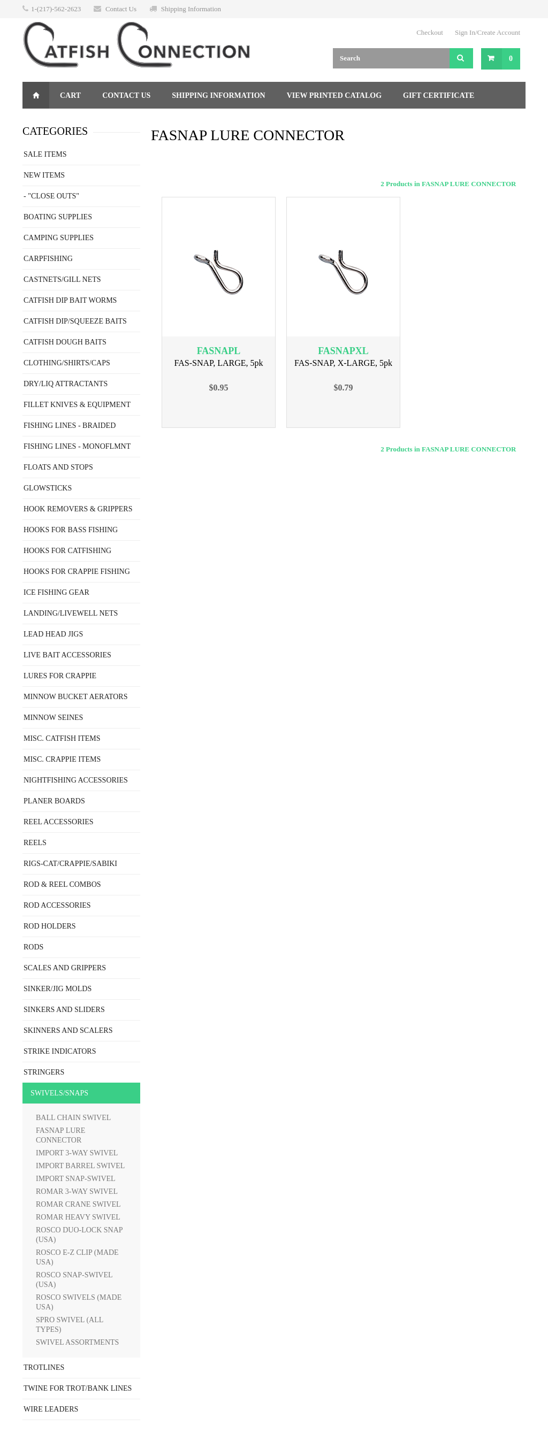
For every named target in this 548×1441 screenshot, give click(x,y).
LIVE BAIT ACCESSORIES (67, 655)
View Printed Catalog (334, 95)
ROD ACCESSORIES (57, 905)
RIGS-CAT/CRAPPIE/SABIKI (70, 864)
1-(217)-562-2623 (56, 9)
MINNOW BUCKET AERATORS (75, 697)
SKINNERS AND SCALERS (68, 1030)
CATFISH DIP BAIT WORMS (70, 300)
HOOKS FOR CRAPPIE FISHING (77, 572)
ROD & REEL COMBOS (62, 884)
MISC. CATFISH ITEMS (62, 738)
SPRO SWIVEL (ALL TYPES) (69, 1324)
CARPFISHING (48, 259)
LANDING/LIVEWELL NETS (71, 613)
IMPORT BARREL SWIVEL (80, 1166)
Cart (70, 95)
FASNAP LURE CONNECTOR (60, 1135)
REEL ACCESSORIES (59, 822)
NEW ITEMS (44, 175)
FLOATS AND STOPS (58, 467)
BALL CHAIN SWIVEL (73, 1118)
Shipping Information (191, 9)
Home (35, 95)
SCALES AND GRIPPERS (65, 968)
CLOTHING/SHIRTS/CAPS (67, 363)
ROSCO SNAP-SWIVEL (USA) (74, 1280)
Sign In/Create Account (487, 32)
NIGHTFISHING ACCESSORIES (76, 780)
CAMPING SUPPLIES (59, 238)
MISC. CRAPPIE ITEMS (62, 759)
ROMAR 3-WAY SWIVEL (77, 1191)
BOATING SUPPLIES (58, 217)
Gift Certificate (438, 95)
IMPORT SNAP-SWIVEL (76, 1179)
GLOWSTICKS (48, 488)
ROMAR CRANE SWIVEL (78, 1204)
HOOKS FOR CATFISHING (67, 551)
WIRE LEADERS (51, 1409)
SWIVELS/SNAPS (59, 1093)
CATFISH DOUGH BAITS (65, 342)
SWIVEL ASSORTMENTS (77, 1342)
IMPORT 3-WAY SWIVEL (77, 1153)
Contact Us (120, 9)
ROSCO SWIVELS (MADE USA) (78, 1302)
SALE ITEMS (45, 154)
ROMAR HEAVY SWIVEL (78, 1217)
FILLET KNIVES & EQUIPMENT (77, 405)
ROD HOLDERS (50, 926)
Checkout (429, 32)
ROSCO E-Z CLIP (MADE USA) (77, 1257)
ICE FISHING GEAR (56, 592)
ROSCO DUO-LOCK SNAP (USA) (79, 1235)
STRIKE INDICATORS (60, 1051)
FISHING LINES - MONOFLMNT (77, 446)
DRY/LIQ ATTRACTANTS (66, 384)
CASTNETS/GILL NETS (62, 279)
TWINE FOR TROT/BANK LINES (78, 1388)
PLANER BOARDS (54, 801)
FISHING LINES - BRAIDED (70, 425)
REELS (35, 843)
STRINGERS (44, 1072)
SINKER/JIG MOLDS (58, 989)
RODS (33, 947)
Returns (51, 122)
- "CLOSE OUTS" (51, 196)
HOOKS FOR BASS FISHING (71, 530)
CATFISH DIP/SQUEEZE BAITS (75, 321)
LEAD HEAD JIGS (53, 634)
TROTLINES (44, 1367)
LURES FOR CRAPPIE (60, 676)
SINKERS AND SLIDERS (64, 1010)
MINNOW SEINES (53, 718)
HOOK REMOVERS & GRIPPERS (78, 509)
